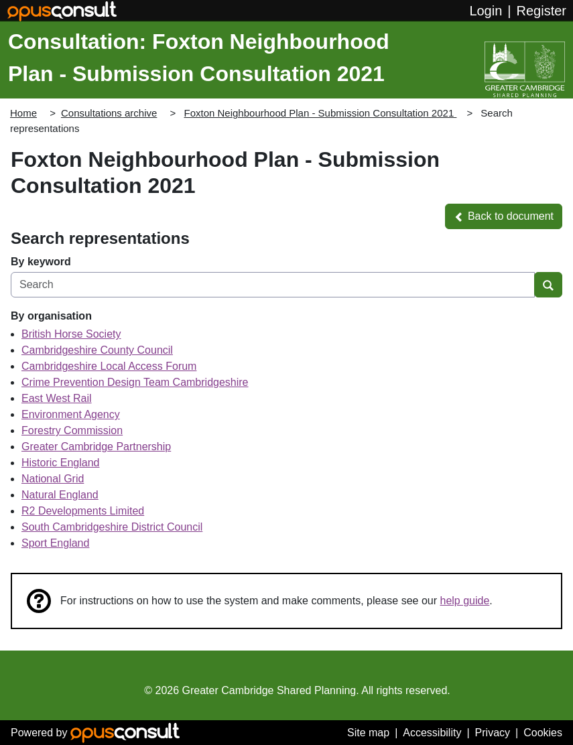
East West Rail (56, 398)
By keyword (41, 261)
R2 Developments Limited (82, 511)
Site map (368, 732)
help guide (465, 600)
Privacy (492, 732)
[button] (503, 216)
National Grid (52, 478)
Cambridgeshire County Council (97, 350)
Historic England (60, 462)
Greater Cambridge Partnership (96, 446)
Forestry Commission (72, 430)
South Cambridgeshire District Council (111, 527)
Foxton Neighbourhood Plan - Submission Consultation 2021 (320, 113)
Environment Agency (70, 414)
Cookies (542, 732)
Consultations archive (109, 113)
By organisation (51, 316)
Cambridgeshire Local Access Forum (108, 366)
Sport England (55, 543)
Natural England (60, 494)
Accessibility (432, 732)
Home (23, 113)
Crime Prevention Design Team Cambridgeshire (135, 382)
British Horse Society (71, 334)
